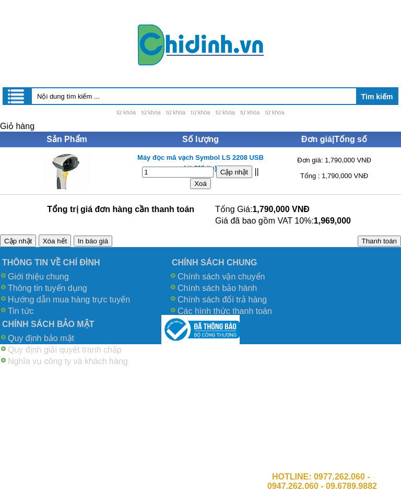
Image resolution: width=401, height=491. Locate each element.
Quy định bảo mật (41, 338)
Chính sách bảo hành (217, 288)
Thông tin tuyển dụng (47, 288)
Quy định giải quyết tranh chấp (65, 349)
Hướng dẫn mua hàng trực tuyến (69, 299)
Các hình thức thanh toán (225, 311)
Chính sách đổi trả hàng (222, 299)
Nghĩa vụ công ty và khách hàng (68, 361)
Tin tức (21, 311)
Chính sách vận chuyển (221, 276)
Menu (17, 96)
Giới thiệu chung (38, 276)
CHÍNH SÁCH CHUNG (214, 262)
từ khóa (126, 112)
